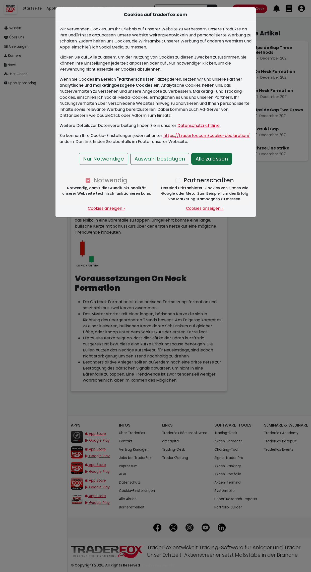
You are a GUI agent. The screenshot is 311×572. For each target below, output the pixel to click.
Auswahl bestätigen (160, 158)
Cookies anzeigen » (106, 208)
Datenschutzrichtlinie (198, 125)
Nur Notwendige (103, 158)
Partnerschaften (208, 180)
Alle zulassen (212, 158)
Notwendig (110, 180)
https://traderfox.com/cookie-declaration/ (206, 135)
